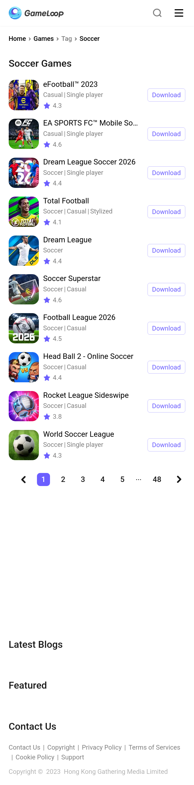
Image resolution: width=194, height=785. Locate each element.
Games (43, 38)
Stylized (101, 211)
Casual (53, 95)
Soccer (90, 38)
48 (157, 479)
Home (17, 38)
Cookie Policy (34, 757)
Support (72, 757)
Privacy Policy (101, 747)
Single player (85, 95)
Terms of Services (154, 747)
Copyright (61, 747)
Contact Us (24, 747)
